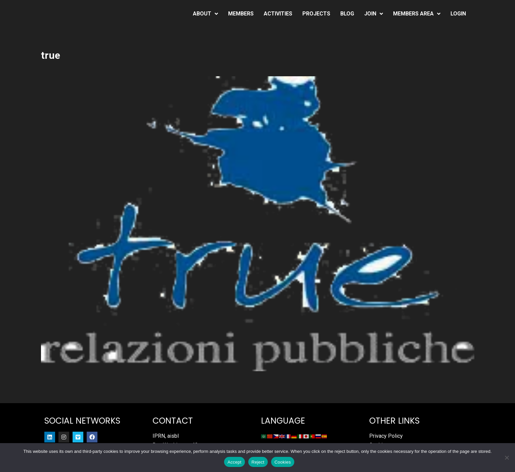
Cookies (282, 462)
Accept (234, 462)
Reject (258, 462)
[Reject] (506, 457)
